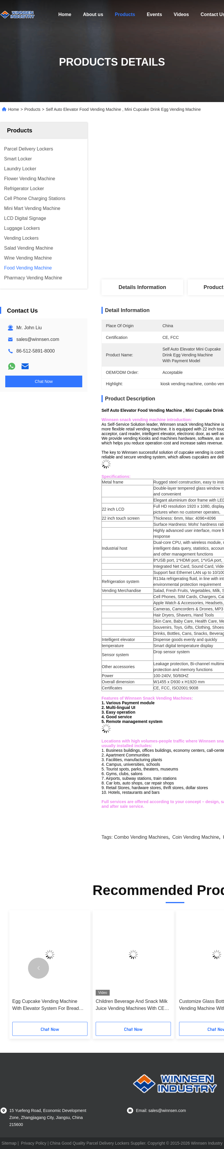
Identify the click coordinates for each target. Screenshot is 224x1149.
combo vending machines (141, 837)
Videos (181, 14)
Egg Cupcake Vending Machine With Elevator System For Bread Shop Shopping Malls (45, 1005)
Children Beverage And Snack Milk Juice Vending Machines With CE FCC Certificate (131, 1005)
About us (93, 14)
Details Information (142, 287)
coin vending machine (195, 837)
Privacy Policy (33, 1143)
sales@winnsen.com (37, 339)
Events (154, 14)
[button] (38, 968)
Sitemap (8, 1143)
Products (125, 14)
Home (64, 14)
